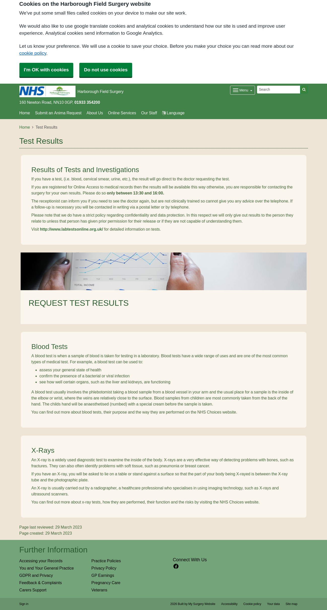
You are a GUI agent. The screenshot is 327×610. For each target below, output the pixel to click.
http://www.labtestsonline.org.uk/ (71, 229)
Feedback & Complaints (40, 583)
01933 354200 (87, 102)
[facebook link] (176, 566)
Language (173, 113)
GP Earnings (102, 575)
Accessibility (229, 603)
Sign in (23, 603)
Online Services (122, 113)
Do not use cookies (105, 69)
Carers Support (33, 590)
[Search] (278, 89)
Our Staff (149, 113)
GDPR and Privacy (36, 575)
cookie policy (32, 53)
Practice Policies (106, 561)
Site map (291, 603)
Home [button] (24, 113)
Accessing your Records (41, 561)
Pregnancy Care (105, 583)
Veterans (99, 590)
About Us (95, 113)
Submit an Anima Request (58, 113)
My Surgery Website (201, 603)
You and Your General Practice (46, 568)
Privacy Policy (103, 568)
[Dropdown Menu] (242, 90)
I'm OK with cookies (46, 69)
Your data (273, 603)
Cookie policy (252, 603)
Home (24, 127)
